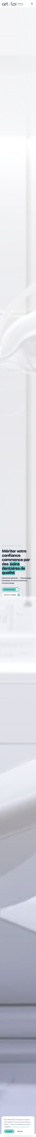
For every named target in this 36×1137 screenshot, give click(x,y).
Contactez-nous (11, 589)
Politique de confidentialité (20, 1127)
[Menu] (32, 4)
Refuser (20, 1131)
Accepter (9, 1131)
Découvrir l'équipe (12, 594)
